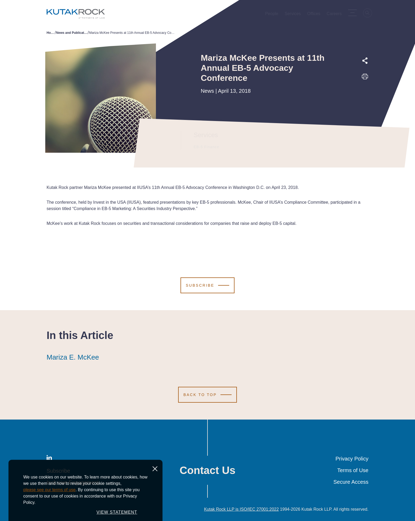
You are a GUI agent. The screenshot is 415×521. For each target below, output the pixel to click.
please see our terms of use (49, 513)
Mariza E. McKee (73, 357)
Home (51, 33)
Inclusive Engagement (73, 482)
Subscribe (58, 471)
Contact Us (207, 470)
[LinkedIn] (49, 459)
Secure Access (350, 482)
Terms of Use (352, 470)
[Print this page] (365, 78)
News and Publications (72, 33)
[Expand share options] (365, 61)
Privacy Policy (352, 458)
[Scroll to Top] (207, 395)
